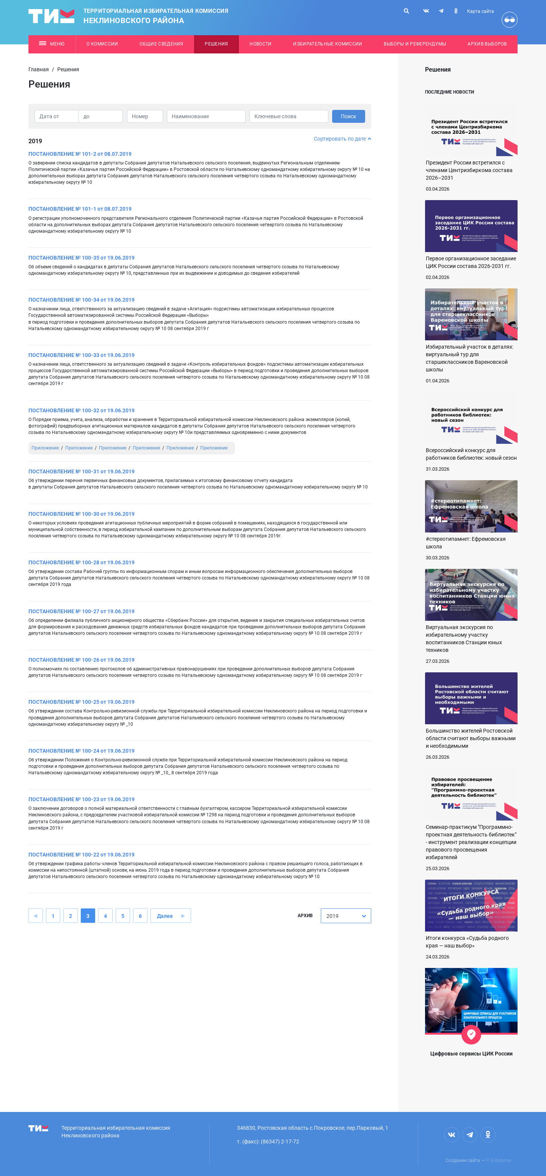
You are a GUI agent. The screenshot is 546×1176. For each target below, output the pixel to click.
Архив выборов (487, 44)
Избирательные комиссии (327, 44)
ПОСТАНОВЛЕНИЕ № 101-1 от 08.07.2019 (80, 209)
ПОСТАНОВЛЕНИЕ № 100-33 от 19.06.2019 (81, 355)
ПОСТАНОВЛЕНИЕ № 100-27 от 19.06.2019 (81, 611)
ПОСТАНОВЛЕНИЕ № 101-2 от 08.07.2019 (80, 154)
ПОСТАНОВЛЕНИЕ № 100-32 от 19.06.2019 (81, 410)
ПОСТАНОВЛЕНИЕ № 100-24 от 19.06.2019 (81, 751)
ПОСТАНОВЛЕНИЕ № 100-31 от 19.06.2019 (81, 471)
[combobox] (346, 915)
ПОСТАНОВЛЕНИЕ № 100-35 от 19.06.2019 (81, 258)
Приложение (45, 448)
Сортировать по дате (342, 139)
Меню (51, 44)
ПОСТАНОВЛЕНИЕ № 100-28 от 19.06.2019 (81, 562)
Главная (38, 69)
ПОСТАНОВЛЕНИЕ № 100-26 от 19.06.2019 (81, 660)
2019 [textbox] (332, 916)
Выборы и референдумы (415, 44)
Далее (165, 916)
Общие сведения (162, 44)
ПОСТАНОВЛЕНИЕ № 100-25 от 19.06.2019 (81, 702)
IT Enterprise (498, 1160)
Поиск (348, 116)
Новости (260, 44)
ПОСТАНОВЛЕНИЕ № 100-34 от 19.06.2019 (81, 300)
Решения (216, 44)
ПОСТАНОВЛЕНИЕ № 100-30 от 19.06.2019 (81, 514)
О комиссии (102, 44)
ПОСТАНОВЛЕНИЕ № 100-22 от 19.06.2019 (81, 855)
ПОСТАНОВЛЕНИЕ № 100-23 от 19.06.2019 (81, 799)
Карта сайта (480, 11)
